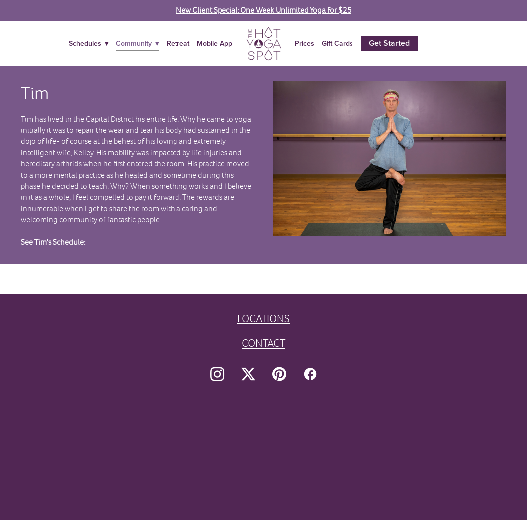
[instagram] (217, 374)
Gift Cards (337, 43)
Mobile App (214, 43)
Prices (304, 43)
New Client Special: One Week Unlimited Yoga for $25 (263, 10)
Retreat (178, 43)
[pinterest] (279, 374)
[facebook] (310, 374)
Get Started (389, 43)
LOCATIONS (263, 318)
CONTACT (263, 343)
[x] (248, 374)
